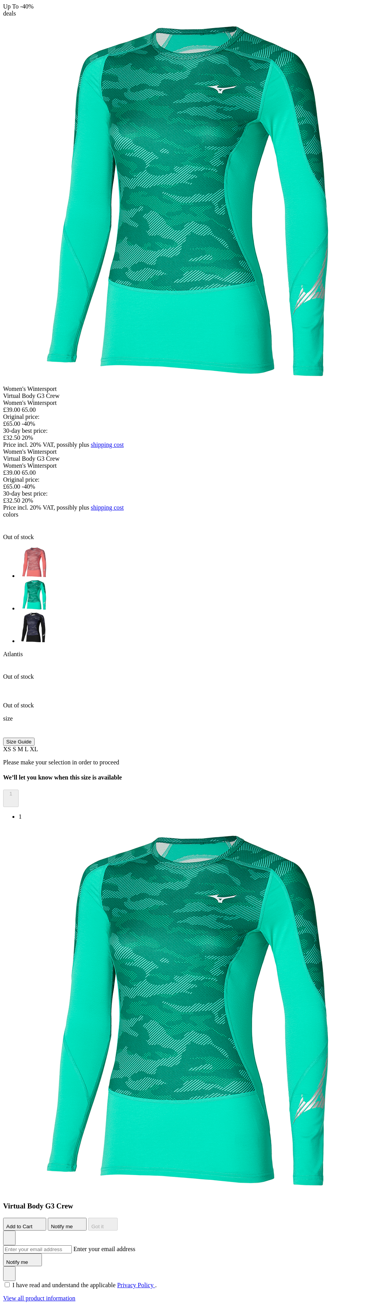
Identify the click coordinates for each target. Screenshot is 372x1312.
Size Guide (18, 742)
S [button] (14, 749)
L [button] (27, 749)
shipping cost (107, 444)
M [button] (20, 749)
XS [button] (7, 749)
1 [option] (20, 816)
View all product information (39, 1298)
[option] (194, 563)
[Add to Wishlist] (9, 1238)
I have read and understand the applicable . (84, 1285)
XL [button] (34, 749)
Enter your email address (104, 1249)
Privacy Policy (136, 1285)
